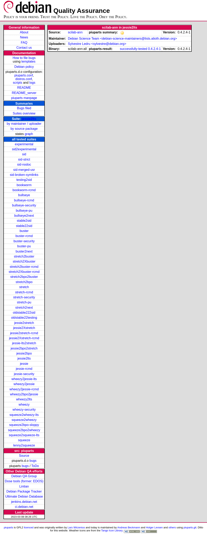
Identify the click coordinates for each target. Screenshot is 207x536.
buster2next (24, 251)
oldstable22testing (24, 317)
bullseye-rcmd (24, 200)
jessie (24, 363)
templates (28, 61)
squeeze (24, 440)
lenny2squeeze (24, 445)
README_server (24, 93)
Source (24, 455)
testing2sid (24, 179)
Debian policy (24, 66)
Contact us (24, 47)
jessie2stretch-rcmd (24, 333)
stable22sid (24, 226)
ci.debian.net (24, 506)
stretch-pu (24, 302)
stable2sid (24, 220)
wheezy (24, 404)
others (172, 527)
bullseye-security (24, 205)
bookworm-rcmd (24, 190)
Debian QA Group (24, 476)
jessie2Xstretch (24, 328)
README (24, 87)
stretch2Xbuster (24, 261)
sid (24, 154)
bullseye (24, 195)
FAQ (24, 42)
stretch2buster (24, 256)
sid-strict (24, 159)
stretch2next (24, 307)
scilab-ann (75, 32)
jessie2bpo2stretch (24, 348)
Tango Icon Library (111, 530)
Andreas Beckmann (128, 527)
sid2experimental (24, 149)
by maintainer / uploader (24, 123)
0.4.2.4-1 (154, 49)
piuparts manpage (24, 98)
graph (29, 134)
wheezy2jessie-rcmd (24, 389)
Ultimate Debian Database (24, 496)
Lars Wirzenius (76, 527)
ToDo (35, 466)
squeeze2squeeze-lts (24, 435)
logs (32, 82)
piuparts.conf (23, 75)
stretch (24, 287)
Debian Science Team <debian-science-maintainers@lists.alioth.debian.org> (122, 38)
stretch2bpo (24, 282)
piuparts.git (190, 527)
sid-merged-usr (24, 169)
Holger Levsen (154, 527)
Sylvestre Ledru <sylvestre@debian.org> (97, 43)
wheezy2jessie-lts (24, 379)
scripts (17, 82)
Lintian (24, 486)
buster (24, 231)
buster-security (24, 241)
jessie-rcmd (24, 368)
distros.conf (23, 79)
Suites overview (24, 113)
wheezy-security (24, 409)
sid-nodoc (24, 164)
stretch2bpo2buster (24, 276)
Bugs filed (24, 108)
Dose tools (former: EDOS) (24, 481)
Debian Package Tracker (24, 491)
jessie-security (24, 374)
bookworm (24, 185)
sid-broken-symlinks (24, 174)
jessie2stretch (24, 323)
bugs (33, 460)
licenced (28, 527)
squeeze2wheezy (24, 420)
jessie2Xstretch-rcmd (24, 338)
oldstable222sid (24, 312)
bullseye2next (24, 215)
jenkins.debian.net (24, 501)
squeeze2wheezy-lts (24, 414)
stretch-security (24, 297)
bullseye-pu (24, 210)
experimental (24, 144)
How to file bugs (24, 58)
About (24, 32)
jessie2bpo (24, 353)
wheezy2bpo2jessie (24, 394)
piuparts (8, 527)
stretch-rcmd (24, 292)
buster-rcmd (24, 236)
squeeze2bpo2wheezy (24, 430)
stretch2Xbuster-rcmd (24, 271)
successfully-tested (133, 49)
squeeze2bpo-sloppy (24, 425)
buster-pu (24, 246)
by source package (24, 128)
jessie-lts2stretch (24, 343)
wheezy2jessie (24, 384)
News (24, 37)
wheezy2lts (24, 399)
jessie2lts (29, 119)
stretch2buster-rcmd (24, 266)
